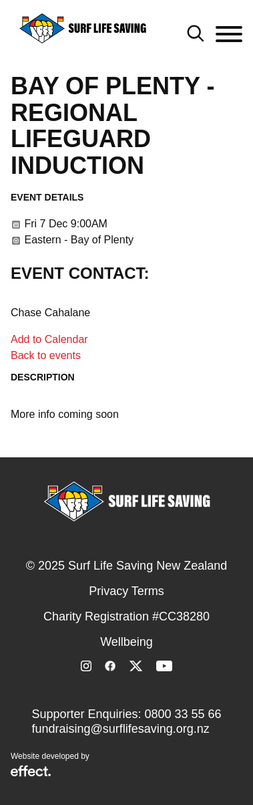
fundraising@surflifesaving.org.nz (120, 728)
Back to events (46, 355)
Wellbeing (126, 642)
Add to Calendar (49, 339)
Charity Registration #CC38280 (126, 616)
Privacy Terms (126, 591)
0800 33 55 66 (182, 714)
